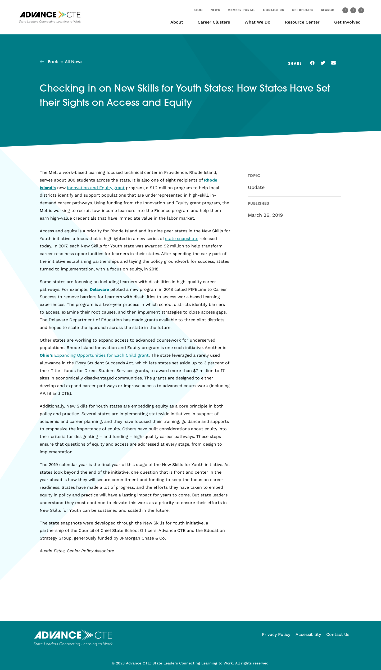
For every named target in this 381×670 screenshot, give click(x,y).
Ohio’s (46, 355)
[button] (327, 11)
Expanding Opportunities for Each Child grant (101, 355)
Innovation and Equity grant (96, 187)
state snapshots (181, 238)
